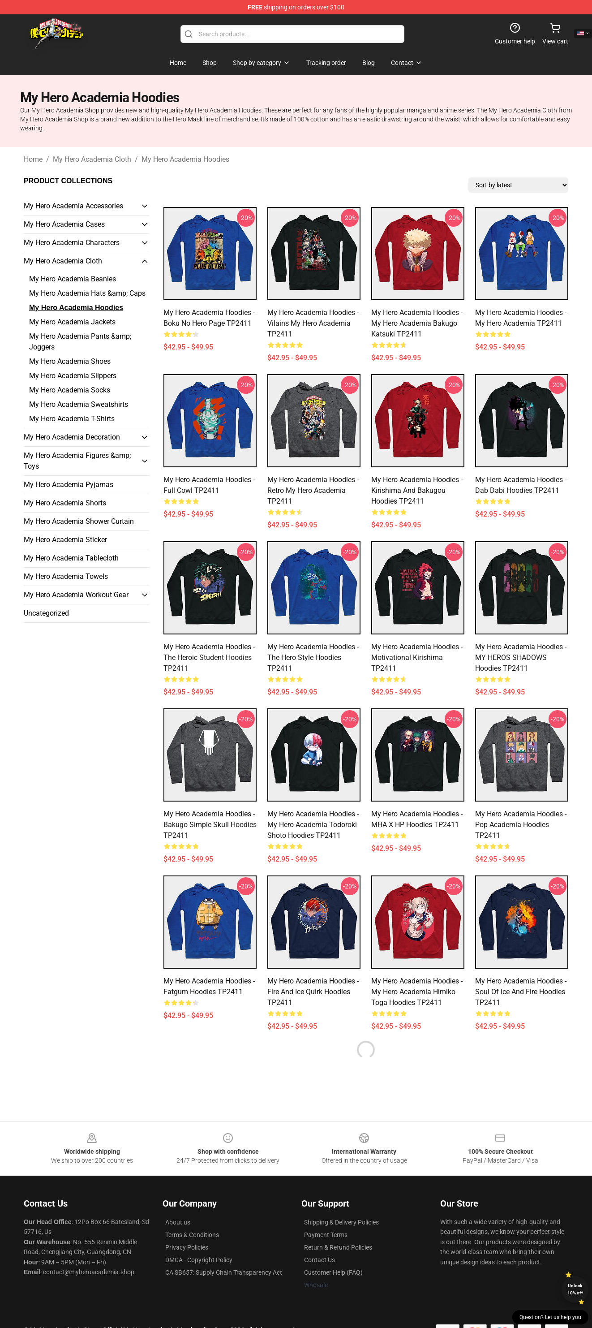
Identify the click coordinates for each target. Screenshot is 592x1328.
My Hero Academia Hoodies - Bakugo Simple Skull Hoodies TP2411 (210, 825)
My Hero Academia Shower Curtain (79, 521)
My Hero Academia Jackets (72, 322)
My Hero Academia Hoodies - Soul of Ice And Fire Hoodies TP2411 (520, 992)
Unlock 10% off (575, 1289)
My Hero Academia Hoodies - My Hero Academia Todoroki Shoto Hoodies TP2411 (313, 825)
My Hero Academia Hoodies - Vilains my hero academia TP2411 (313, 323)
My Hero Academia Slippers (72, 375)
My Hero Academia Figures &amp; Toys (77, 460)
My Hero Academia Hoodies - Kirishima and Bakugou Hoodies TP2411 (417, 490)
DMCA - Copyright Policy (198, 1259)
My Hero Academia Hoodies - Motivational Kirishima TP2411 (417, 657)
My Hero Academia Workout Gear (76, 595)
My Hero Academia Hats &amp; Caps (87, 293)
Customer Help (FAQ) (333, 1272)
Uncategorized (46, 613)
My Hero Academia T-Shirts (72, 418)
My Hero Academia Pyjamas (68, 484)
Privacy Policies (186, 1247)
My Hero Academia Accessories (73, 206)
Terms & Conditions (192, 1234)
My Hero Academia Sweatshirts (78, 404)
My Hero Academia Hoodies (185, 159)
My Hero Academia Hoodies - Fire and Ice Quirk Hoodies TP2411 (313, 992)
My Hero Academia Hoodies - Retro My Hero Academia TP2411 (313, 490)
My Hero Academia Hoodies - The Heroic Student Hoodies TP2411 (209, 657)
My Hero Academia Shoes (70, 361)
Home (33, 159)
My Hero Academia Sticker (65, 539)
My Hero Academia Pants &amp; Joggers (80, 341)
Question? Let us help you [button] (550, 1317)
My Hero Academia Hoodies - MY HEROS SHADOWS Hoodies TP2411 (520, 657)
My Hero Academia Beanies (72, 279)
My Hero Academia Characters (72, 242)
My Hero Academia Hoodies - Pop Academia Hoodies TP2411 (520, 825)
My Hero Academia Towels (66, 576)
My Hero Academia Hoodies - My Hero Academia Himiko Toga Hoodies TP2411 (417, 992)
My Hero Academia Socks (69, 390)
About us (177, 1222)
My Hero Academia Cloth (92, 159)
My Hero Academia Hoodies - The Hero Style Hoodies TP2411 (313, 657)
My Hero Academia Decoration (72, 437)
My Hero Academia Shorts (65, 503)
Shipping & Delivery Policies (341, 1222)
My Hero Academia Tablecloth (71, 558)
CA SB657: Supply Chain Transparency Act (223, 1272)
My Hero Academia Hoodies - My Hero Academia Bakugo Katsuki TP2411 (417, 323)
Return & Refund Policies (338, 1247)
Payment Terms (325, 1234)
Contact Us (319, 1259)
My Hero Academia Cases (64, 224)
